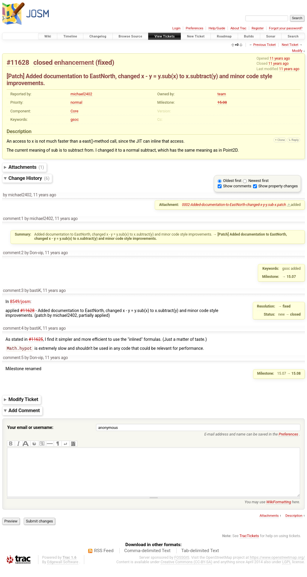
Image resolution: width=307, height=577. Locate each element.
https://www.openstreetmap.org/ (277, 567)
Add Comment (24, 411)
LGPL (286, 571)
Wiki (47, 36)
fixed (105, 62)
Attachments (26, 167)
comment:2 (13, 252)
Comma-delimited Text (147, 560)
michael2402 (81, 94)
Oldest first (232, 180)
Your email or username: (30, 428)
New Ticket (196, 36)
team (221, 94)
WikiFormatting (278, 511)
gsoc (74, 119)
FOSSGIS (181, 567)
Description (294, 525)
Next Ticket (290, 45)
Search (293, 36)
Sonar (271, 36)
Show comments (237, 186)
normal (76, 102)
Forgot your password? (286, 28)
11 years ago (280, 58)
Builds (249, 36)
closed (42, 62)
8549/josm (20, 301)
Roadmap (224, 36)
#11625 (35, 339)
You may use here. (272, 511)
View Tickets (164, 36)
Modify (297, 51)
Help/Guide (217, 28)
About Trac (238, 28)
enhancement (74, 62)
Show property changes (278, 186)
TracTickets (249, 545)
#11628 (18, 62)
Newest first (258, 180)
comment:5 (13, 358)
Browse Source (130, 36)
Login (176, 28)
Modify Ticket (23, 400)
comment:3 (13, 290)
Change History (28, 178)
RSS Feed (104, 560)
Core (74, 111)
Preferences (194, 28)
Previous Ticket (264, 45)
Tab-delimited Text (200, 560)
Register (258, 28)
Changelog (97, 36)
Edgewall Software (62, 571)
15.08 (222, 102)
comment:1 (13, 218)
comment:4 (13, 328)
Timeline (70, 36)
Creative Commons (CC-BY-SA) (187, 571)
